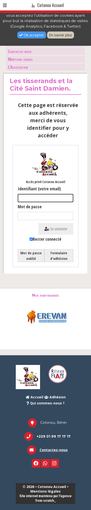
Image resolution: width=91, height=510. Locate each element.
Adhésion (55, 397)
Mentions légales (20, 59)
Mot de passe (30, 206)
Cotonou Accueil (47, 5)
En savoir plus (60, 34)
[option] (45, 316)
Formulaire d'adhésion (58, 255)
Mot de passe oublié (31, 255)
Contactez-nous (20, 51)
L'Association (18, 67)
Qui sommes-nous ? (45, 403)
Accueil (34, 397)
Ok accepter (31, 34)
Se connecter (55, 229)
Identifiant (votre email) (39, 189)
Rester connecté (47, 239)
